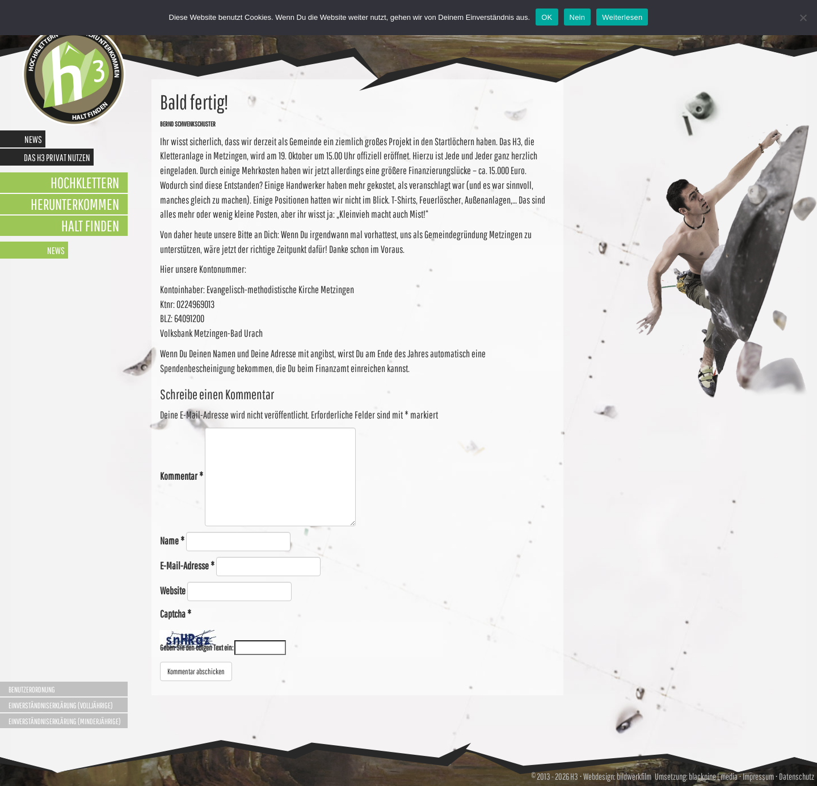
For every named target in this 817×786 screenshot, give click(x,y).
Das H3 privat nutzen (57, 157)
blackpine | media (713, 776)
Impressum (758, 776)
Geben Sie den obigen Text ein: (196, 647)
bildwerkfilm (634, 776)
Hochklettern (84, 182)
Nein (578, 17)
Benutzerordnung (32, 689)
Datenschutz (796, 776)
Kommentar (181, 476)
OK (546, 17)
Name (172, 541)
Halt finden (90, 225)
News (33, 139)
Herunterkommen (75, 204)
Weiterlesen (622, 17)
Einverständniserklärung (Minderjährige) (65, 721)
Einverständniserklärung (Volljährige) (61, 705)
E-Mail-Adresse (187, 566)
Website (173, 591)
